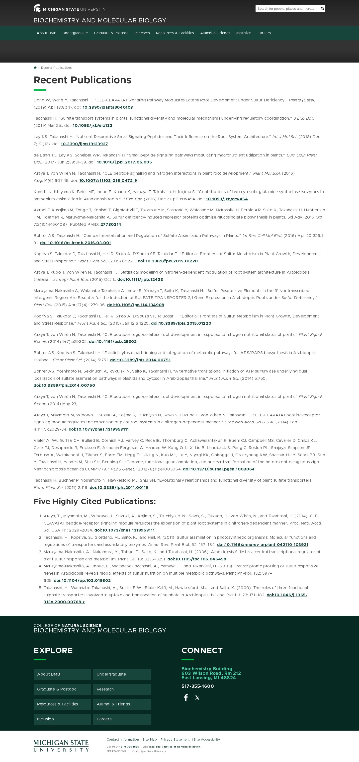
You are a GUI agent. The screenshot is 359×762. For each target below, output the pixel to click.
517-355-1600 (197, 686)
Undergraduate (75, 33)
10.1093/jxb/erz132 (92, 126)
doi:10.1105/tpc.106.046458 (197, 559)
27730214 (110, 225)
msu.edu (155, 747)
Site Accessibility (207, 739)
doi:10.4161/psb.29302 (113, 342)
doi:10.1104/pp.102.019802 (82, 581)
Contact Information (123, 739)
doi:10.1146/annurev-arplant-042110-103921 (262, 545)
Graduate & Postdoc (111, 33)
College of (67, 626)
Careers (264, 33)
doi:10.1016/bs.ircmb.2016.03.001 (75, 243)
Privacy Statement (175, 739)
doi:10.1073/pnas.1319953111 (99, 429)
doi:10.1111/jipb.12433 (140, 280)
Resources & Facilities (175, 33)
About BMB (47, 33)
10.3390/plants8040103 (108, 107)
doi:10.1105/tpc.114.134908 (135, 305)
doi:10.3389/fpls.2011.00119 (119, 488)
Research (142, 33)
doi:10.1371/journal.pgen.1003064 (219, 469)
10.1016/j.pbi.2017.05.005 (124, 162)
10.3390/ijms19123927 (84, 144)
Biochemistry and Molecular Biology (100, 21)
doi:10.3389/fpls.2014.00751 (140, 360)
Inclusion (244, 33)
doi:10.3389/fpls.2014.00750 (64, 385)
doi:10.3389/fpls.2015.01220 (168, 261)
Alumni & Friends (215, 33)
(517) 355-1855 (129, 747)
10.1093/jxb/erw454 (227, 199)
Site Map (150, 739)
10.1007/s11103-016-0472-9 (108, 181)
